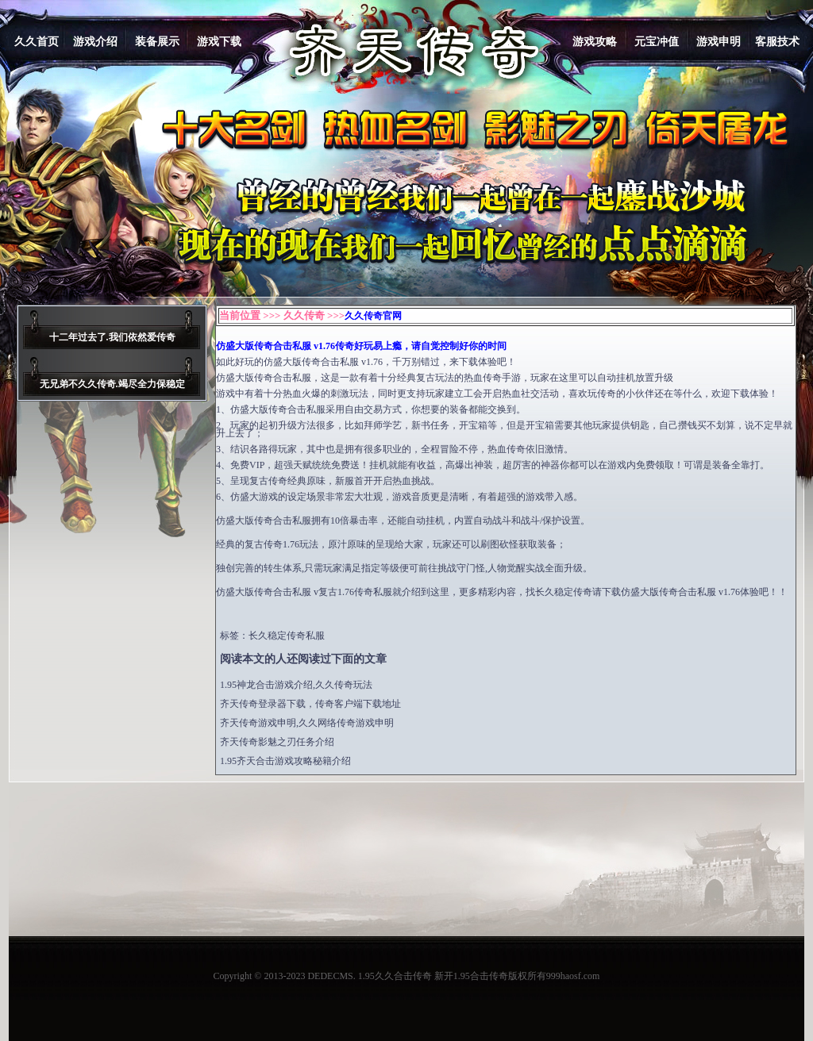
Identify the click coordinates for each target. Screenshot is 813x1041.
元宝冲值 (656, 42)
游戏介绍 (95, 42)
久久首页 (36, 42)
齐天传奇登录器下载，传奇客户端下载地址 (310, 703)
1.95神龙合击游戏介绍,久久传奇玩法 (296, 684)
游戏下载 (219, 42)
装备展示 (157, 42)
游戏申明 (718, 42)
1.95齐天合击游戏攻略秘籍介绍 (285, 760)
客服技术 (777, 42)
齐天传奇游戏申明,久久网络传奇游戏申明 (307, 722)
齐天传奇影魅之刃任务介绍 (277, 741)
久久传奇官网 (373, 315)
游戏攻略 (594, 42)
